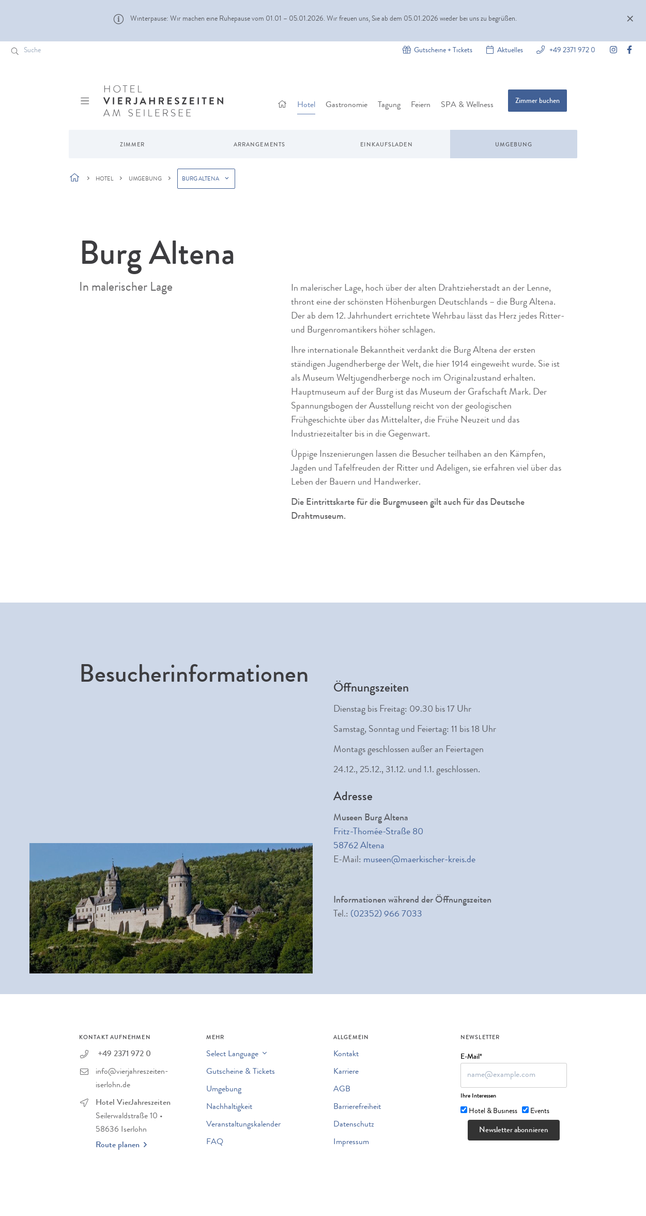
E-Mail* (471, 1057)
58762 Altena (358, 846)
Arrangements (259, 145)
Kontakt (346, 1054)
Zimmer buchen (537, 101)
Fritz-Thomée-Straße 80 (378, 832)
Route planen (121, 1145)
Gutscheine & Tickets (240, 1072)
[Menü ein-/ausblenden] (86, 101)
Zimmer (132, 145)
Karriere (346, 1072)
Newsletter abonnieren (513, 1131)
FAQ (214, 1142)
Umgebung (514, 145)
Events (539, 1111)
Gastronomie (346, 105)
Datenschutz (353, 1125)
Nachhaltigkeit (229, 1107)
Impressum (351, 1142)
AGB (341, 1090)
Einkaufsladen (386, 145)
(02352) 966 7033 (386, 914)
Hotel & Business (493, 1111)
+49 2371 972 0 (571, 50)
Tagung (389, 105)
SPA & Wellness (467, 105)
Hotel (306, 105)
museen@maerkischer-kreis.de (419, 860)
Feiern (420, 105)
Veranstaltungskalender (243, 1125)
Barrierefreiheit (357, 1107)
